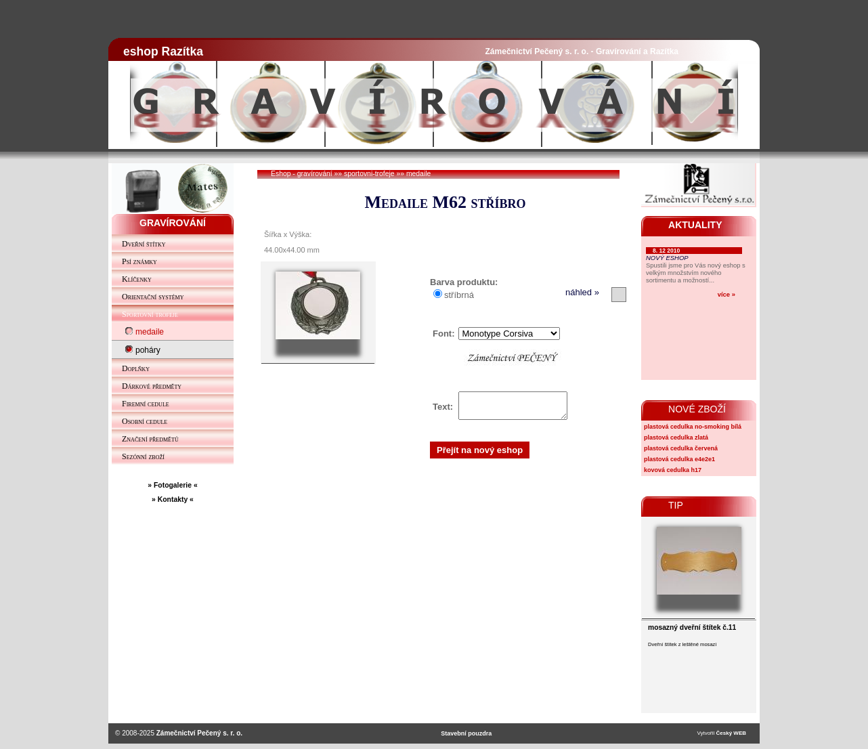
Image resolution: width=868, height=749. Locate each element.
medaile (418, 173)
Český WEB (731, 733)
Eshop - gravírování (301, 173)
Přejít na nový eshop (480, 454)
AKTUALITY (695, 224)
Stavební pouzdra (466, 733)
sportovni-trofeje (369, 173)
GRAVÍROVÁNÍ (172, 222)
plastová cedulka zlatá (676, 437)
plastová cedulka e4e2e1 (679, 459)
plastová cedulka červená (681, 448)
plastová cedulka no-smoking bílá (692, 426)
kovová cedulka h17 (672, 470)
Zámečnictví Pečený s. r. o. (199, 733)
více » (726, 294)
